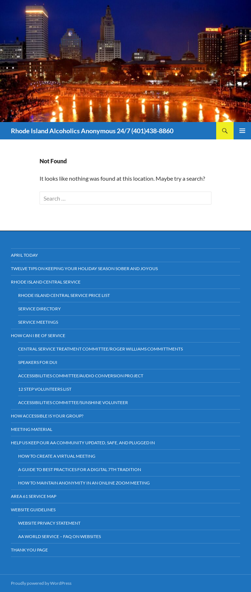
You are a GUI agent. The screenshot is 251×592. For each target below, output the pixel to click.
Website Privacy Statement (49, 523)
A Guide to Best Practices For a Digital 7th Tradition (79, 469)
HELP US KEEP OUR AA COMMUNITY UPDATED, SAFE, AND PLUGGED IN (83, 442)
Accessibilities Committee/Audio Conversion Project (80, 375)
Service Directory (39, 308)
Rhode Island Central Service (46, 282)
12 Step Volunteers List (44, 389)
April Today (24, 255)
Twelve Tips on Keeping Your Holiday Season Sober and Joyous (84, 268)
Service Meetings (38, 322)
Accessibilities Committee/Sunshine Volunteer (73, 402)
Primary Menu (242, 130)
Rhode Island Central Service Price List (64, 295)
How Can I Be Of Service (38, 335)
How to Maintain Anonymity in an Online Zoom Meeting (84, 483)
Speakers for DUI (37, 362)
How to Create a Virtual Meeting (56, 456)
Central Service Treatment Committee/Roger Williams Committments (100, 349)
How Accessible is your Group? (47, 416)
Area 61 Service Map (33, 496)
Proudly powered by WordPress (41, 583)
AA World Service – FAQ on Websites (59, 536)
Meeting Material (31, 429)
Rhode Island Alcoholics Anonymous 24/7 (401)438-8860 (92, 131)
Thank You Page (29, 550)
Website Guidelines (33, 509)
